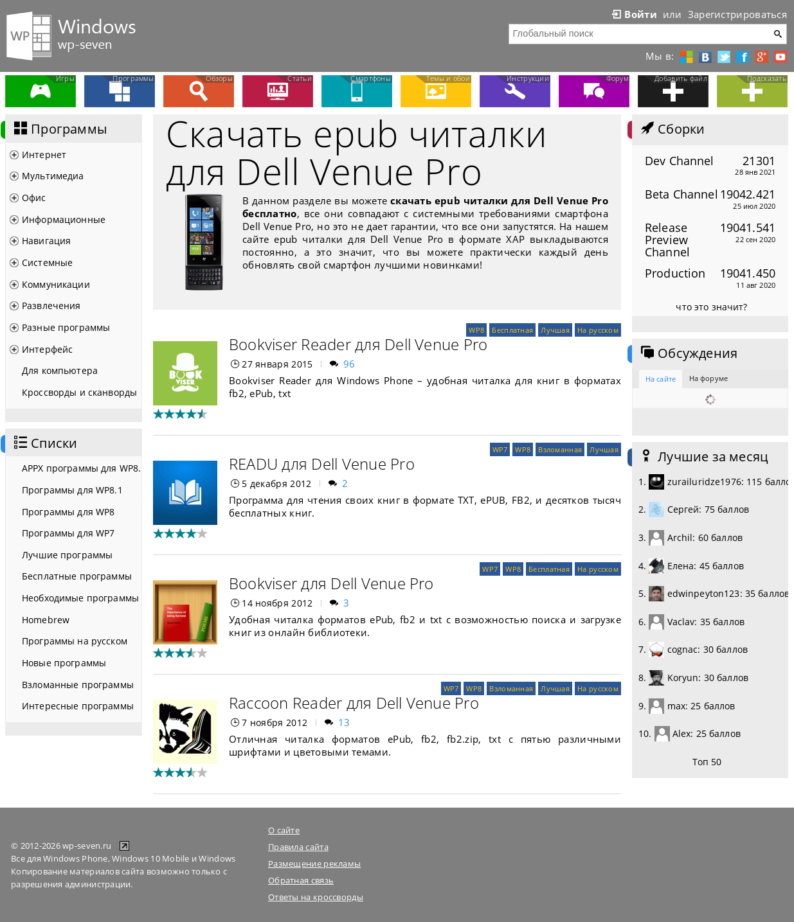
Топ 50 (707, 762)
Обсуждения (687, 353)
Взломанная (560, 449)
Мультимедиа (53, 176)
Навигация (46, 241)
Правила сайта (298, 847)
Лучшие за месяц (703, 456)
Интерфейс (47, 349)
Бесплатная (512, 330)
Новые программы (64, 663)
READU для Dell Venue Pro (322, 463)
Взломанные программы (78, 684)
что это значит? (711, 307)
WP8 (476, 330)
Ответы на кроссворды (315, 897)
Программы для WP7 (68, 533)
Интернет (44, 154)
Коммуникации (56, 284)
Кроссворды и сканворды (79, 392)
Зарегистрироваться (737, 14)
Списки (44, 443)
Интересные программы (78, 706)
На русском (597, 330)
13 (344, 722)
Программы (59, 129)
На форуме (708, 378)
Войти (633, 14)
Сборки (671, 129)
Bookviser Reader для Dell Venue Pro (358, 344)
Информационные (63, 219)
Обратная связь (301, 880)
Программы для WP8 (68, 512)
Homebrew (45, 620)
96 (349, 363)
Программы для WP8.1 (72, 490)
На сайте (660, 379)
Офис (34, 197)
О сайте (284, 830)
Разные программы (66, 327)
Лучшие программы (67, 555)
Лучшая (555, 330)
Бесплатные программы (77, 576)
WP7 (500, 449)
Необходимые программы (80, 598)
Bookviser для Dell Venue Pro (331, 583)
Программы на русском (74, 641)
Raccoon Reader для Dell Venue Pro (354, 702)
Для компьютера (60, 370)
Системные (47, 262)
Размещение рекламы (314, 863)
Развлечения (51, 305)
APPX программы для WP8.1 (81, 468)
